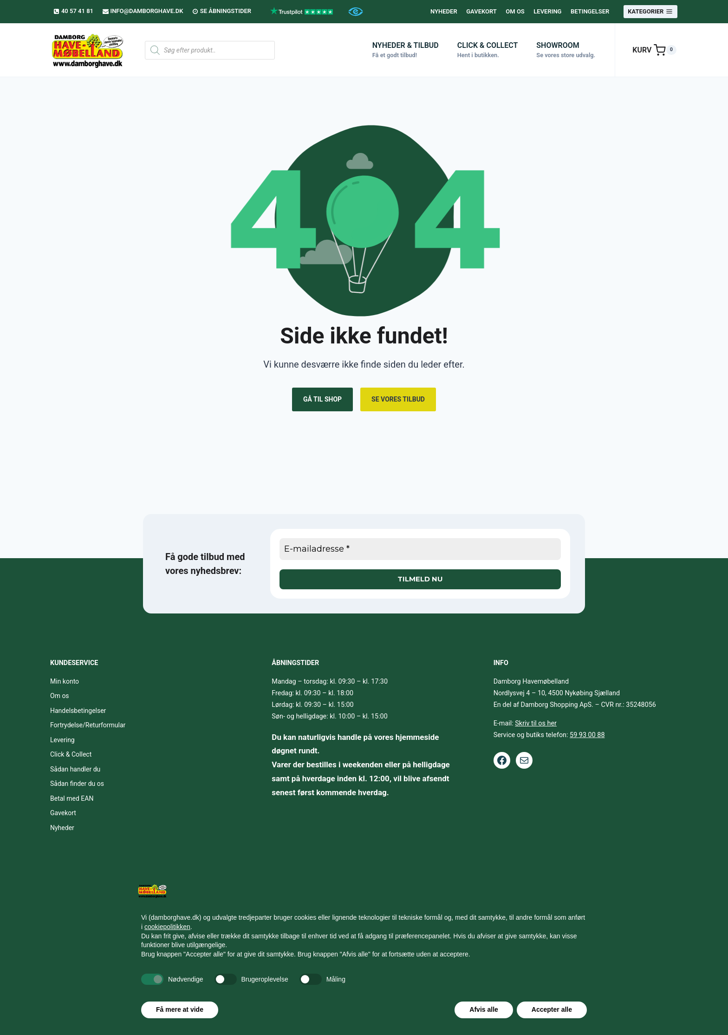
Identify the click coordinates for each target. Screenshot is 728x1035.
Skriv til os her (536, 723)
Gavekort (481, 11)
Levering (547, 11)
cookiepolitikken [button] (167, 926)
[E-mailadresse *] (420, 549)
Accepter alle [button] (552, 1009)
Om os (515, 11)
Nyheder (443, 11)
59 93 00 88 (587, 735)
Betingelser (590, 11)
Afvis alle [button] (483, 1009)
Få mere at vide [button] (179, 1009)
